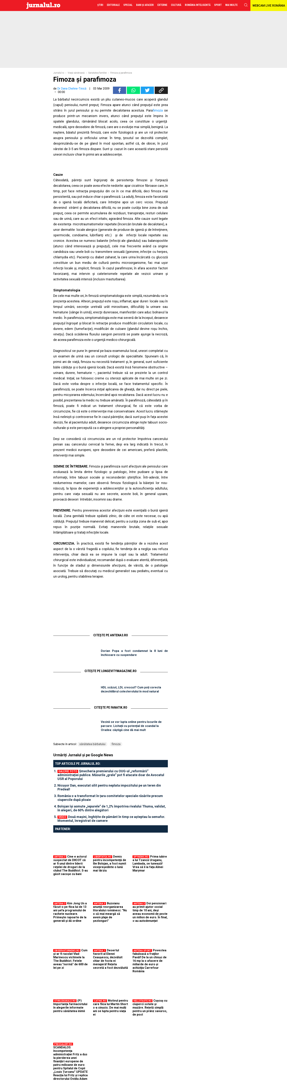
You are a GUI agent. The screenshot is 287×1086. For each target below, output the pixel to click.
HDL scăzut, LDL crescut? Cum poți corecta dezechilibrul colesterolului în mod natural (131, 689)
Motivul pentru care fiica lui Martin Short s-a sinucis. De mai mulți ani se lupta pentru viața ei (110, 1007)
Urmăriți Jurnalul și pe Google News (83, 755)
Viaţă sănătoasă (76, 73)
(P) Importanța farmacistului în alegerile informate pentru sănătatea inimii (70, 1006)
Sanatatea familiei (97, 73)
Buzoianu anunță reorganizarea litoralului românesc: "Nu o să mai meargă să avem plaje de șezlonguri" (110, 912)
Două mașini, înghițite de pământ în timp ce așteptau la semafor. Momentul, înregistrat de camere (111, 819)
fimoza (158, 110)
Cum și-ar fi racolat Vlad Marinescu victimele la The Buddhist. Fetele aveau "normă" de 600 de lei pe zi (70, 959)
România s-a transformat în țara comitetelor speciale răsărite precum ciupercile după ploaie (110, 798)
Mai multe (231, 4)
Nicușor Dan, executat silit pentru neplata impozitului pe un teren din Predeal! (109, 787)
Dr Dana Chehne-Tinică (71, 88)
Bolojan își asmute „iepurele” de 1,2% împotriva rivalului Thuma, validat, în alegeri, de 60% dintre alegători (111, 808)
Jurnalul (43, 5)
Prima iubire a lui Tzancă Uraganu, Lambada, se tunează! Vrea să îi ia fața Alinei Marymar (150, 863)
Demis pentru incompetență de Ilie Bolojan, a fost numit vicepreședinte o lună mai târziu (109, 863)
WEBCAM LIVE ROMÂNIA (268, 5)
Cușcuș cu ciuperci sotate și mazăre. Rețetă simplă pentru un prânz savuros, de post (150, 1007)
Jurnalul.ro (58, 73)
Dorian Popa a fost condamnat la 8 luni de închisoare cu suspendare (134, 653)
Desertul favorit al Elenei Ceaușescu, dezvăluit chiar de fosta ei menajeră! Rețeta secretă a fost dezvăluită (110, 959)
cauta (245, 5)
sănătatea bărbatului (92, 744)
